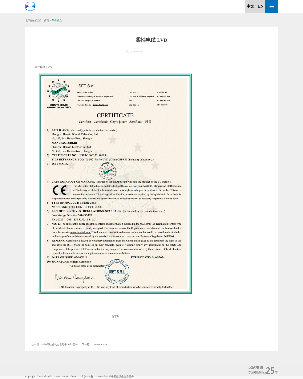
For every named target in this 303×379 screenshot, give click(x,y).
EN (260, 6)
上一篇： (55, 344)
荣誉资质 (57, 20)
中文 (250, 6)
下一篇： (95, 344)
